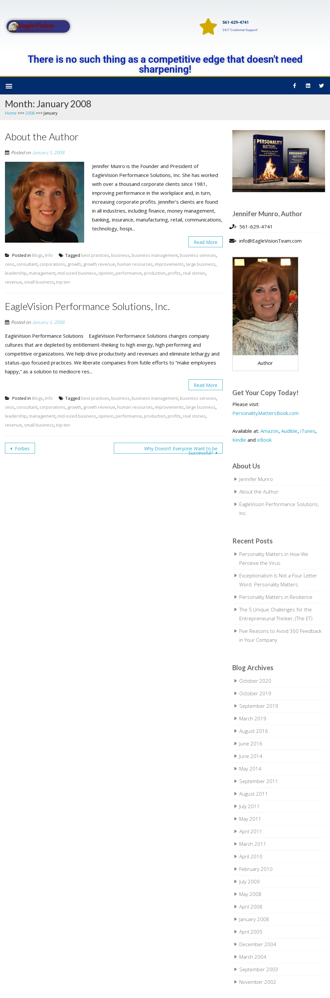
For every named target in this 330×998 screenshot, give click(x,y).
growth (74, 264)
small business (39, 282)
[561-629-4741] (208, 26)
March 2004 (252, 956)
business (120, 255)
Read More (205, 242)
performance (129, 273)
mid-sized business (76, 273)
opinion (106, 273)
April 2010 (250, 856)
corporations (52, 264)
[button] (8, 85)
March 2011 (252, 844)
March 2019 (252, 718)
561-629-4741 (235, 22)
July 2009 (249, 881)
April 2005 (250, 931)
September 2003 (258, 969)
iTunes (307, 431)
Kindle (239, 439)
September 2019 (258, 706)
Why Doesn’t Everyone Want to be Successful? (180, 449)
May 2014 (250, 768)
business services (198, 255)
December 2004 (257, 944)
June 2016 (250, 743)
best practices (95, 255)
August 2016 (253, 731)
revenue (13, 282)
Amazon (269, 431)
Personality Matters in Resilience (276, 597)
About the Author (259, 491)
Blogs (37, 255)
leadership (16, 273)
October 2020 (255, 680)
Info (49, 255)
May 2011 (250, 818)
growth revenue (99, 264)
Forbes (22, 448)
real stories (194, 273)
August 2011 (253, 793)
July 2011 (249, 806)
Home (10, 113)
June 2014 (250, 756)
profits (174, 273)
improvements (169, 264)
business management (155, 255)
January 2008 (254, 919)
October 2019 (255, 693)
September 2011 (258, 781)
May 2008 (250, 894)
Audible (289, 431)
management (42, 273)
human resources (135, 264)
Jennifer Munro (256, 479)
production (155, 273)
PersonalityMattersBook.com (265, 413)
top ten (63, 282)
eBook (264, 439)
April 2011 (250, 831)
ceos (10, 264)
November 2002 (257, 982)
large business (200, 264)
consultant (27, 264)
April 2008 (250, 906)
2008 (30, 113)
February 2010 (256, 869)
